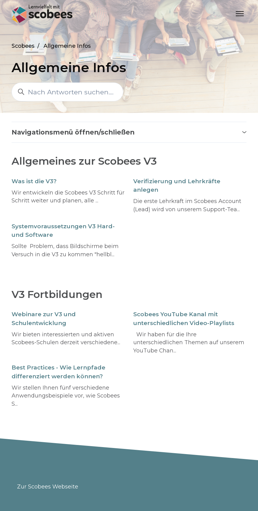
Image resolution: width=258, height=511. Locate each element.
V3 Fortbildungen (57, 294)
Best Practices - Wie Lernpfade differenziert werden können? (58, 372)
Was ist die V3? (34, 181)
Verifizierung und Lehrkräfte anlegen (176, 186)
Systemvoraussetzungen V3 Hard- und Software (63, 231)
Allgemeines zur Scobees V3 (84, 161)
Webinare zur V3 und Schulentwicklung (44, 319)
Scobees (23, 46)
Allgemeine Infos (67, 46)
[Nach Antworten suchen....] (67, 92)
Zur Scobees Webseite (47, 486)
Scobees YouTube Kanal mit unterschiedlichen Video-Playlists (183, 319)
